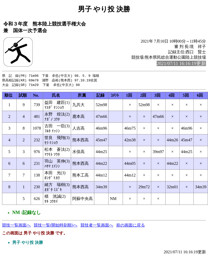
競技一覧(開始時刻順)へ (55, 226)
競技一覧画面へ (16, 226)
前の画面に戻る (130, 226)
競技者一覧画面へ (96, 226)
